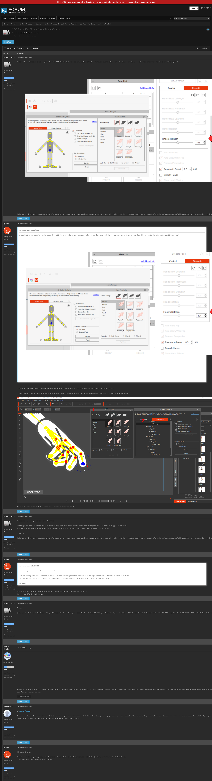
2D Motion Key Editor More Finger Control (95, 24)
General (39, 24)
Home (4, 18)
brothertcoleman (25, 33)
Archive (14, 24)
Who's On (51, 18)
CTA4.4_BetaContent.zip (35, 594)
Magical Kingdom (25, 711)
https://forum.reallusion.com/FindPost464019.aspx (55, 718)
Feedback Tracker (64, 18)
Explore (11, 18)
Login (201, 8)
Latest (18, 18)
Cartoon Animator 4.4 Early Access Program (61, 24)
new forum (150, 2)
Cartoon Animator (26, 24)
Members (43, 18)
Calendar (34, 18)
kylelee (6, 223)
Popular (26, 18)
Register (208, 8)
